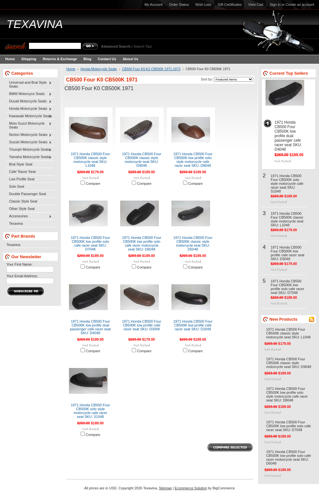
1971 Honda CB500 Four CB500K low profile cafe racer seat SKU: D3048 (141, 325)
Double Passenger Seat (27, 194)
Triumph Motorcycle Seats (29, 149)
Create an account (299, 4)
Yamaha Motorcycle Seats (29, 157)
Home (70, 69)
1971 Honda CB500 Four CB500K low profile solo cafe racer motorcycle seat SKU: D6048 (141, 243)
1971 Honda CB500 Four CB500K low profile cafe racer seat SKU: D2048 (193, 325)
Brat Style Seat (21, 164)
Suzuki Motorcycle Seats (29, 142)
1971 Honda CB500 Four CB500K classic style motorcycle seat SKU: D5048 (193, 243)
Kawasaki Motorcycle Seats (29, 116)
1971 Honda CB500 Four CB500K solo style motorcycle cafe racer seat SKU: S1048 (90, 411)
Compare (93, 183)
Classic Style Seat (23, 201)
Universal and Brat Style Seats (29, 84)
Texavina (16, 223)
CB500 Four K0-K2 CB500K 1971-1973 (151, 69)
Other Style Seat (22, 209)
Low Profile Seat (21, 179)
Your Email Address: (22, 276)
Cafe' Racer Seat (22, 172)
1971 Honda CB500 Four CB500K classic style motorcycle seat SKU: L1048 (90, 159)
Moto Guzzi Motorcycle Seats (29, 125)
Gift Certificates (230, 4)
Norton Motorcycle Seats (29, 135)
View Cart (255, 4)
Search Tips (142, 46)
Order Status (179, 4)
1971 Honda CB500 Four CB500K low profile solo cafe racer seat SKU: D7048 (90, 243)
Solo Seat (16, 186)
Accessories (29, 216)
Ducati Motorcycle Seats (29, 101)
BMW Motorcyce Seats (29, 94)
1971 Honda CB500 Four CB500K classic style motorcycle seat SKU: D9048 (141, 159)
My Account (153, 4)
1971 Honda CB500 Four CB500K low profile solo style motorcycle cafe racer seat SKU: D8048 (193, 159)
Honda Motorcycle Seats (29, 109)
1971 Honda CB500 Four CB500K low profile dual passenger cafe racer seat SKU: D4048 (90, 327)
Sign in (275, 4)
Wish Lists (203, 4)
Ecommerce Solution (191, 488)
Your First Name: (19, 264)
